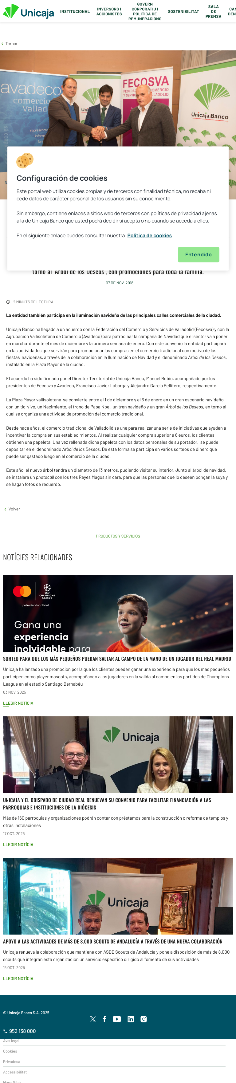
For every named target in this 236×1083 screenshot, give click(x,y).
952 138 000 (19, 1031)
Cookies (10, 1051)
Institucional (75, 11)
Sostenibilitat (183, 11)
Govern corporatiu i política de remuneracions (145, 11)
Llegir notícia (18, 703)
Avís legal (11, 1040)
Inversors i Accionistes (109, 11)
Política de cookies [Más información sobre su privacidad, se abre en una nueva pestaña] (150, 235)
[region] (118, 208)
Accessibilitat (15, 1071)
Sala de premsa (214, 11)
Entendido (198, 254)
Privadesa (11, 1061)
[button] (9, 43)
